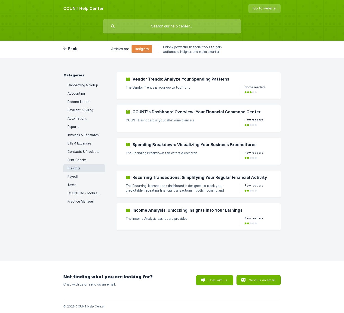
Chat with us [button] (218, 280)
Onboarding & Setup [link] (83, 85)
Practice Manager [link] (81, 201)
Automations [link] (77, 118)
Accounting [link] (76, 93)
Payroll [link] (73, 176)
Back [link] (72, 49)
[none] (83, 8)
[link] (199, 85)
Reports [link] (73, 127)
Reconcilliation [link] (78, 102)
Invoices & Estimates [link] (83, 135)
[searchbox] (172, 26)
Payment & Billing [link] (80, 110)
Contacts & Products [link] (83, 151)
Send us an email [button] (262, 280)
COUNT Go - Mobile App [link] (86, 193)
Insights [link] (74, 168)
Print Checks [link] (77, 160)
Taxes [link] (72, 185)
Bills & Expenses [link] (79, 143)
